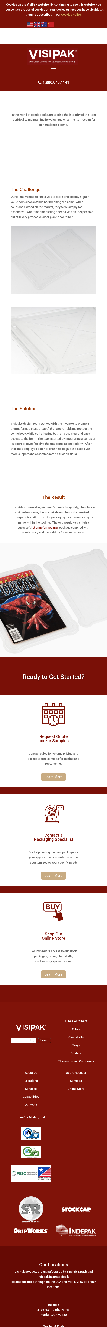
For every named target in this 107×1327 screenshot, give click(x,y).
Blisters (76, 1053)
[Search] (23, 1040)
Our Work (31, 1104)
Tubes (76, 1029)
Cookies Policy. (71, 14)
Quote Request (76, 1072)
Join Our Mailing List (31, 1117)
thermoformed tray (46, 527)
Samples (76, 1080)
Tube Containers (76, 1021)
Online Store (76, 1088)
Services (31, 1088)
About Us (31, 1072)
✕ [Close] (102, 10)
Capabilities (31, 1096)
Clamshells (76, 1037)
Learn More (53, 777)
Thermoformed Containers (76, 1061)
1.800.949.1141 (56, 82)
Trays (76, 1045)
